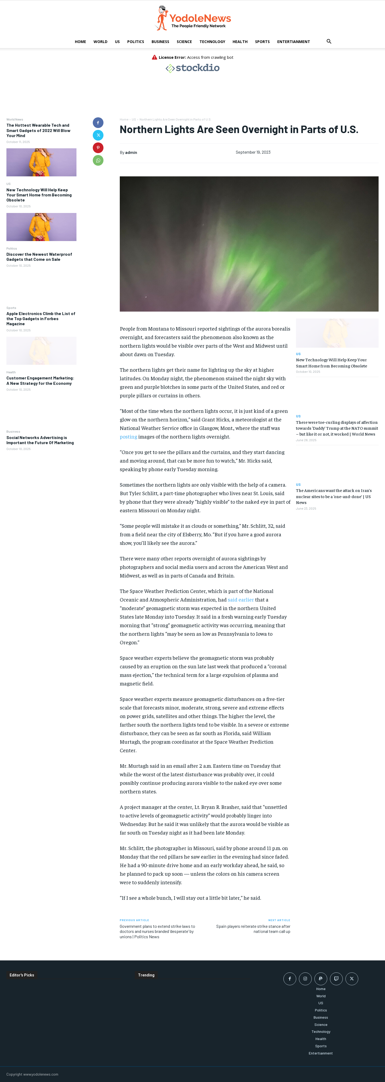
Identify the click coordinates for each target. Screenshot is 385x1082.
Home (80, 41)
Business (160, 41)
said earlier (241, 599)
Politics (135, 41)
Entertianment (293, 41)
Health (240, 41)
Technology (212, 41)
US (117, 41)
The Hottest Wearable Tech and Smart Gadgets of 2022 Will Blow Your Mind (38, 130)
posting (128, 436)
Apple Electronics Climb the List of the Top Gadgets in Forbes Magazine (40, 318)
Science (184, 41)
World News (14, 119)
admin (131, 152)
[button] (328, 42)
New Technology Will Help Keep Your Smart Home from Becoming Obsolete (39, 194)
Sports (262, 41)
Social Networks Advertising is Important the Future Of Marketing (40, 440)
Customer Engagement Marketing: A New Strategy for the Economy (40, 380)
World (100, 41)
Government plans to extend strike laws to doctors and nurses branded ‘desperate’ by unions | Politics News (157, 931)
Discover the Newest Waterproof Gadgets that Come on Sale (39, 256)
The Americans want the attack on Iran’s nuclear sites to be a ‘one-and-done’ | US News (334, 496)
